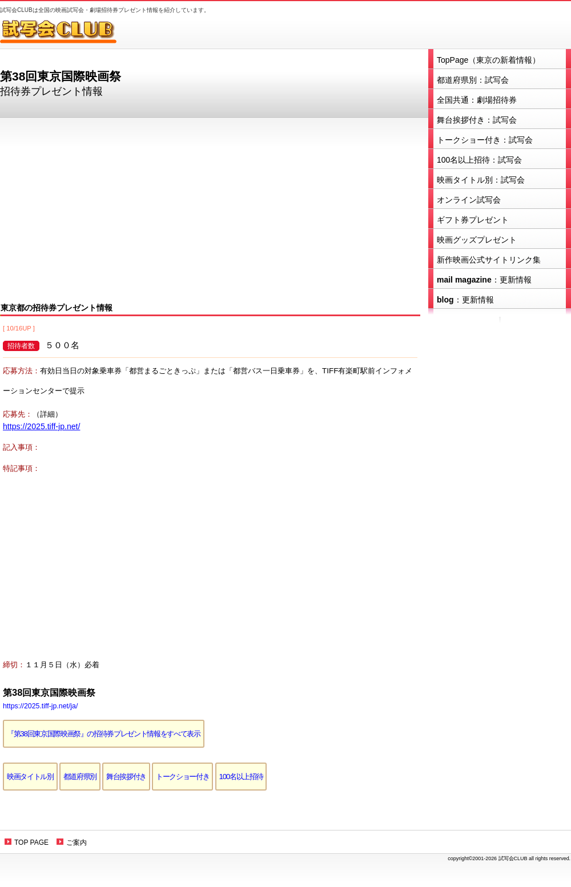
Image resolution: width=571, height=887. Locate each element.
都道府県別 (79, 776)
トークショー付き (182, 776)
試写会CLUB (65, 31)
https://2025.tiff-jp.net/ (41, 426)
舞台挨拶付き (126, 776)
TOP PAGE (31, 842)
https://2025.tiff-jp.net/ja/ (40, 706)
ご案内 (76, 842)
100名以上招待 (241, 776)
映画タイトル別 (30, 776)
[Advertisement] (210, 209)
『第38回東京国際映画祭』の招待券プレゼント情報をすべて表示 (103, 733)
